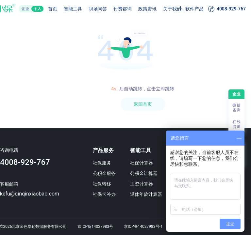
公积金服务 (104, 173)
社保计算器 (141, 163)
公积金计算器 (144, 173)
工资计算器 (141, 183)
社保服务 (102, 163)
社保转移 (102, 183)
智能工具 (73, 8)
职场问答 (98, 8)
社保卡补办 (104, 194)
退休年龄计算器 (146, 194)
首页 (52, 8)
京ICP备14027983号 (95, 226)
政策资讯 (147, 8)
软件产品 (194, 8)
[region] (125, 126)
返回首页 (143, 104)
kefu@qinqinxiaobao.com (29, 194)
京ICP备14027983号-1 (143, 226)
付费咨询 (122, 8)
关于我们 (172, 8)
